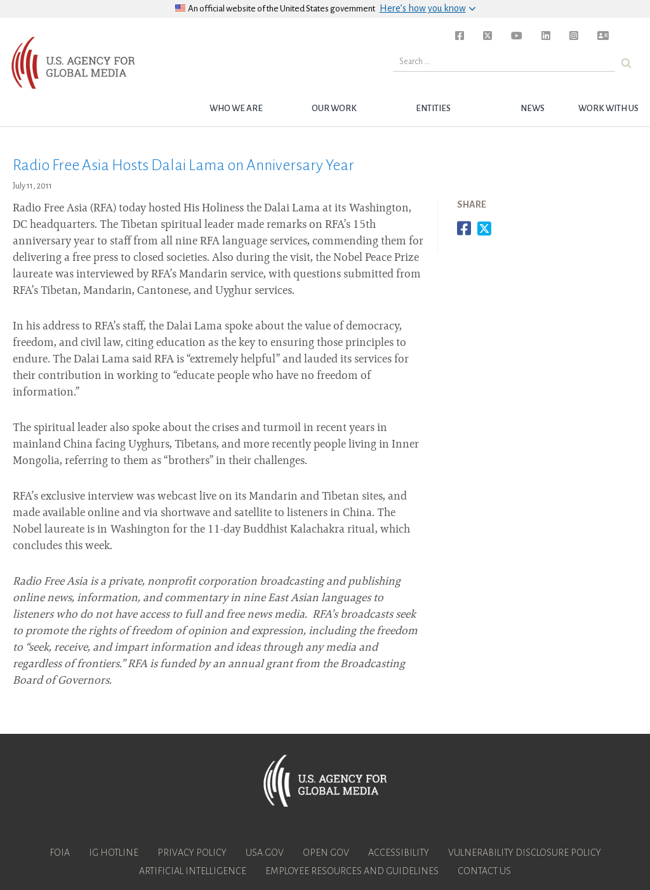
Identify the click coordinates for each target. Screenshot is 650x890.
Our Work (334, 108)
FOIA (60, 852)
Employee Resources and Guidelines (352, 871)
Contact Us (484, 871)
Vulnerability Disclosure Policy (524, 852)
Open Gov (326, 852)
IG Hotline (113, 852)
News (533, 108)
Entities (433, 108)
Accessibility (398, 852)
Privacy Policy (192, 852)
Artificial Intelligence (192, 871)
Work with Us (608, 108)
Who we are (236, 108)
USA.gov (265, 852)
